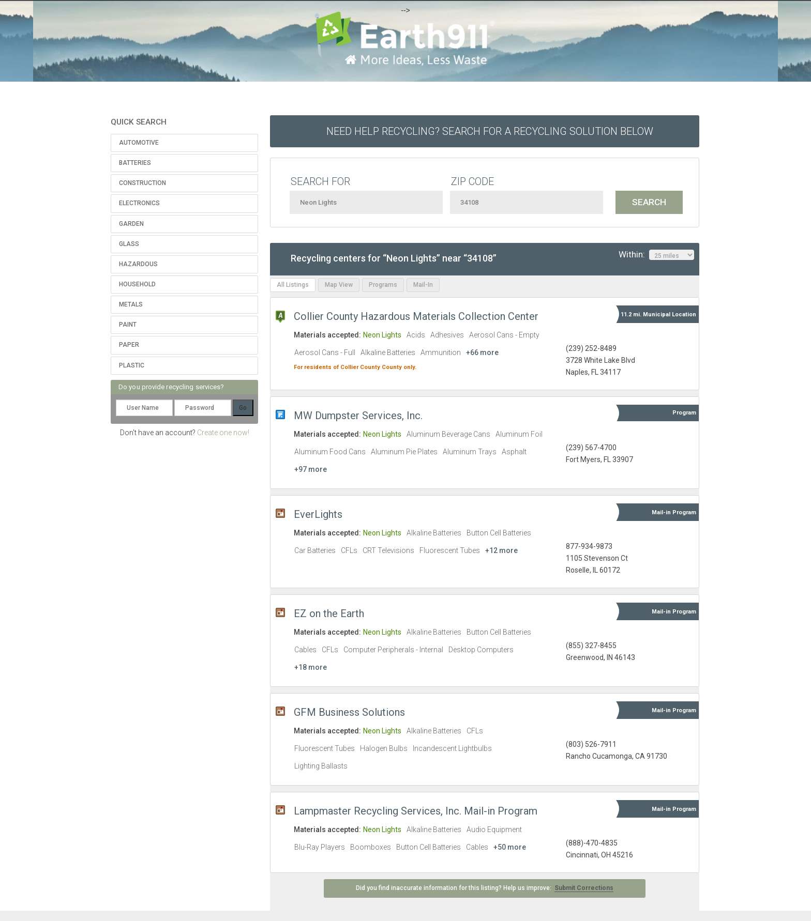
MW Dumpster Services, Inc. (358, 415)
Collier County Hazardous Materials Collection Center (416, 316)
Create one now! (223, 432)
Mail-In (423, 284)
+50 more (509, 847)
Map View (339, 284)
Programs (383, 284)
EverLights (318, 514)
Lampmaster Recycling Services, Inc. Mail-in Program (415, 811)
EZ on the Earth (329, 613)
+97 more (310, 469)
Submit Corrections (583, 888)
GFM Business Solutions (349, 712)
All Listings (293, 284)
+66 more (482, 352)
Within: (656, 254)
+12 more (501, 550)
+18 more (310, 667)
